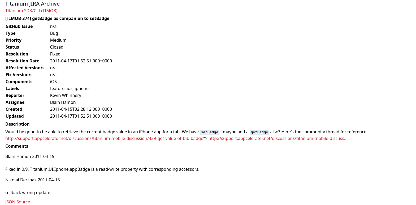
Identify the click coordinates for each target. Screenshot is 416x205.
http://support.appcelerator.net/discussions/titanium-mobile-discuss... (278, 138)
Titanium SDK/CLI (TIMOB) (31, 11)
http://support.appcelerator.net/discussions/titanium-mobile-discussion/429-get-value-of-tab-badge (104, 138)
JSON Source (17, 202)
